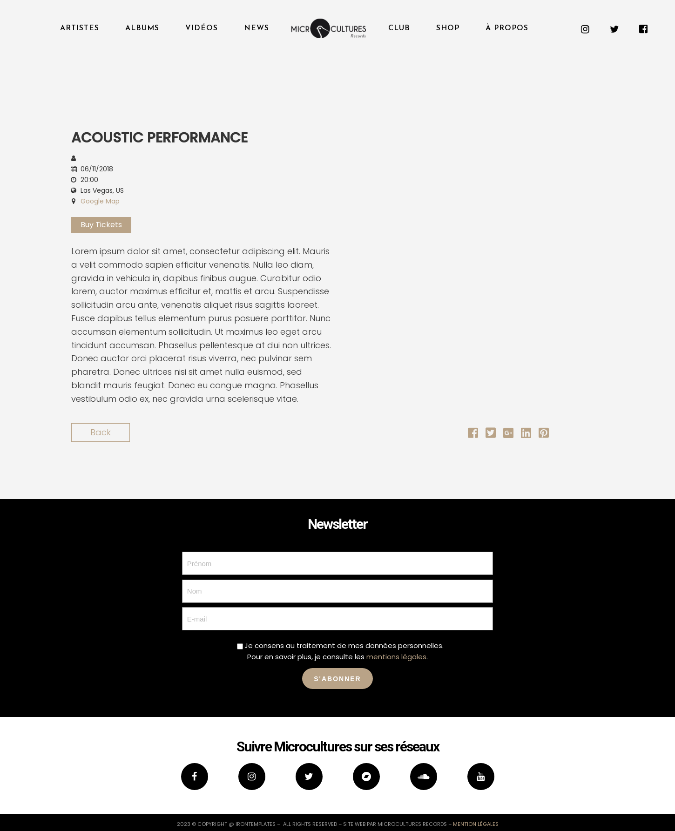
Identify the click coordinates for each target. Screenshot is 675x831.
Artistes (79, 28)
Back (100, 432)
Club (399, 28)
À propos (507, 28)
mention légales (476, 824)
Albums (142, 28)
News (256, 28)
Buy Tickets (101, 224)
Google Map (100, 201)
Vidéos (201, 28)
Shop (447, 28)
